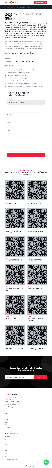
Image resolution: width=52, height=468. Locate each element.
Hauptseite (7, 436)
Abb (6, 422)
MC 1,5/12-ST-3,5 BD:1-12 (14, 260)
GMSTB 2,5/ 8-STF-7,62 (35, 349)
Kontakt (6, 453)
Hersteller (7, 445)
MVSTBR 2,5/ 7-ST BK (35, 260)
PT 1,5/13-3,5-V (11, 204)
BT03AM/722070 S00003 (36, 232)
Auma (6, 419)
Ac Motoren (8, 427)
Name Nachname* (11, 114)
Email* (8, 122)
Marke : (7, 56)
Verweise (7, 442)
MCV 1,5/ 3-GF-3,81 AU (13, 232)
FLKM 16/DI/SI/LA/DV (13, 319)
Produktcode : (9, 61)
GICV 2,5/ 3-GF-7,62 (34, 204)
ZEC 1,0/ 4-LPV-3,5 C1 (35, 288)
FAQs (6, 456)
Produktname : (9, 59)
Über (6, 439)
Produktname (10, 99)
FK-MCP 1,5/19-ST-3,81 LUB (14, 349)
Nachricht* (9, 138)
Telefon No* (10, 130)
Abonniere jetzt (41, 377)
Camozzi (7, 425)
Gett (7, 202)
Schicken (26, 155)
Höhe (8, 107)
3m (5, 417)
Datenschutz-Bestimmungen (11, 459)
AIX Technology (38, 466)
